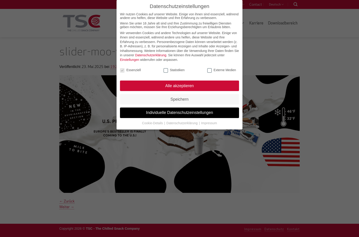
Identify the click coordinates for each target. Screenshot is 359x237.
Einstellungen (129, 59)
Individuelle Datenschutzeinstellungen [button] (179, 112)
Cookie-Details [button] (153, 122)
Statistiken (174, 69)
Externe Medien (221, 69)
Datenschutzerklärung (150, 55)
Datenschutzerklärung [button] (182, 122)
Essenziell (130, 69)
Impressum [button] (209, 122)
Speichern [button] (180, 98)
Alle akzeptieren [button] (179, 85)
